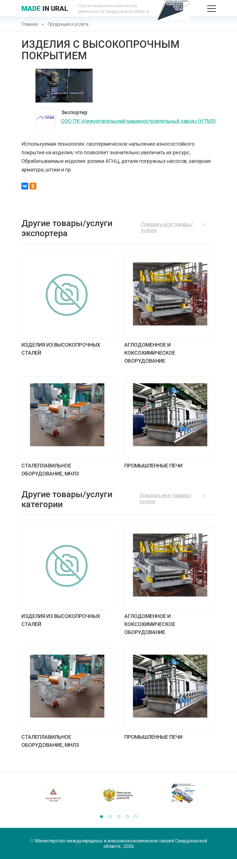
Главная (29, 24)
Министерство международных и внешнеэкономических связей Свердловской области (121, 843)
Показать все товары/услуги (167, 227)
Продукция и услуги (68, 24)
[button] (101, 816)
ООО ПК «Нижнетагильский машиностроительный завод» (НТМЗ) (138, 121)
